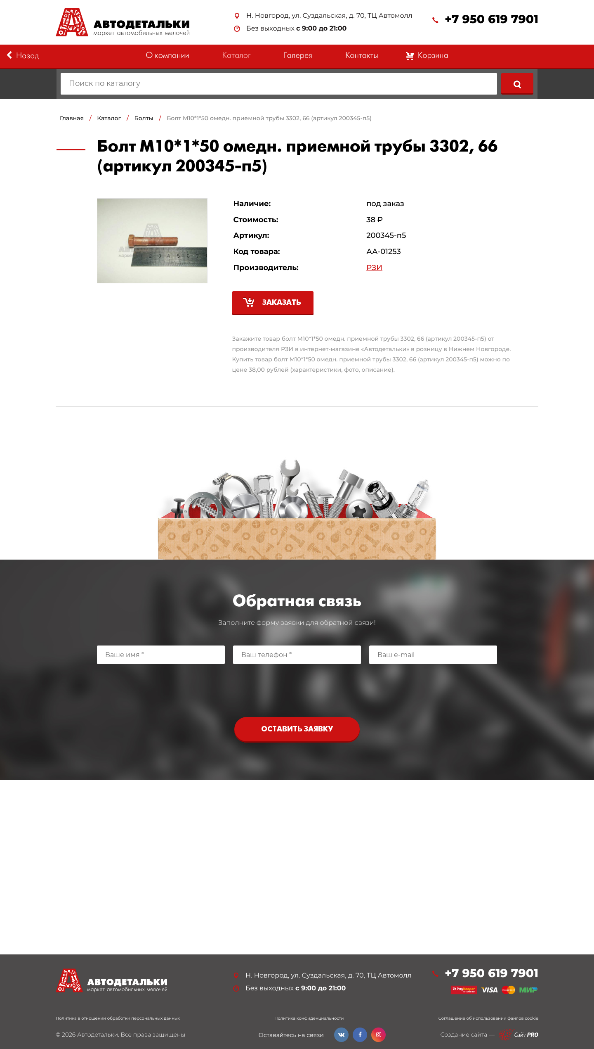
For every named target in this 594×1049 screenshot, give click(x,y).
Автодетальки (97, 1034)
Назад (22, 55)
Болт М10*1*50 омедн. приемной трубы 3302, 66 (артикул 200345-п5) (269, 118)
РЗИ (374, 267)
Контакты (361, 56)
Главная (72, 118)
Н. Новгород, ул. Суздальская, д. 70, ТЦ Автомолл (329, 16)
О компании (167, 56)
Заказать (281, 302)
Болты (143, 118)
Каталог (236, 56)
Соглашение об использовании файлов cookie (488, 1018)
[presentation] (297, 688)
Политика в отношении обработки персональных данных (118, 1018)
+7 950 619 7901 (491, 19)
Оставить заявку (297, 729)
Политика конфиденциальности (309, 1018)
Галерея (298, 56)
